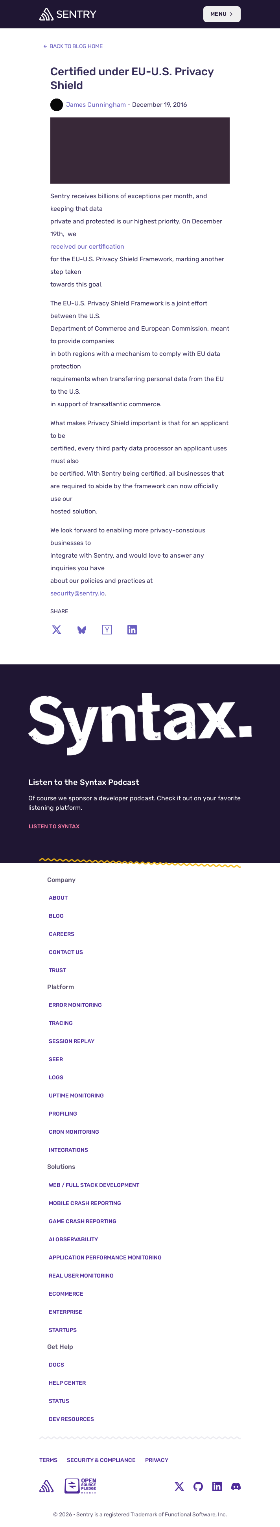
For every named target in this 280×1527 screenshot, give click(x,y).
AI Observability (73, 1239)
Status (59, 1401)
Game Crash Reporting (82, 1221)
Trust (57, 970)
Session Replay (71, 1041)
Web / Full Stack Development (94, 1185)
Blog (56, 916)
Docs (56, 1364)
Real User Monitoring (81, 1275)
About (58, 898)
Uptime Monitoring (76, 1095)
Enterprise (65, 1312)
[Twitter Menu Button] (179, 1486)
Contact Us (66, 952)
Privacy (156, 1460)
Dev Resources (71, 1419)
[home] (46, 1486)
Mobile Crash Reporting (85, 1203)
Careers (61, 934)
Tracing (61, 1023)
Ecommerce (66, 1294)
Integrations (68, 1150)
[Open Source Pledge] (80, 1486)
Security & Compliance (101, 1460)
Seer (56, 1059)
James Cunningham (96, 104)
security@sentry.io (77, 593)
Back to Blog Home (72, 46)
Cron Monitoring (74, 1132)
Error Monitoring (75, 1005)
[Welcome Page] (67, 14)
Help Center (67, 1383)
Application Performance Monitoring (105, 1257)
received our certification (87, 246)
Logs (56, 1077)
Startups (63, 1330)
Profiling (63, 1113)
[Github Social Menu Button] (198, 1486)
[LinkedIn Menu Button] (217, 1486)
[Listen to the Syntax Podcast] (140, 724)
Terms (48, 1460)
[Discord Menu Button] (236, 1486)
